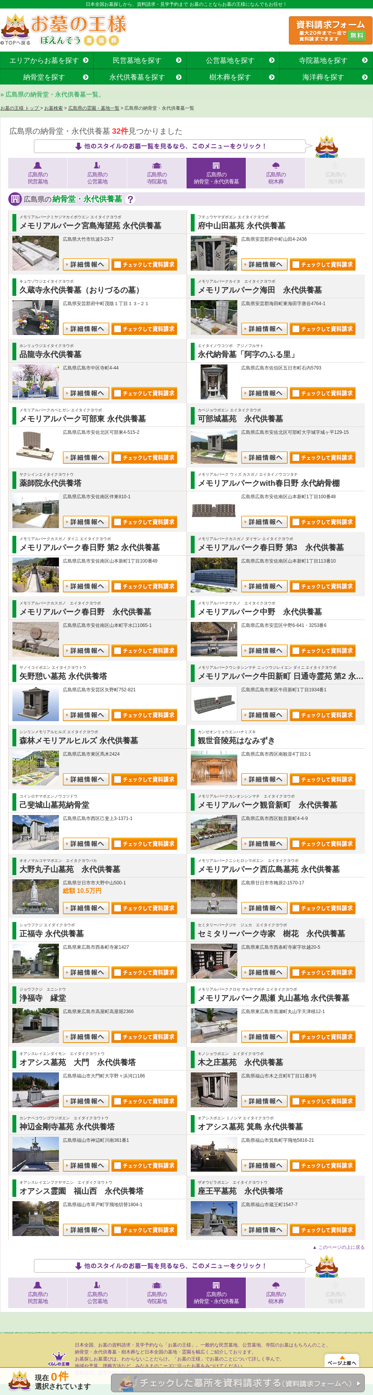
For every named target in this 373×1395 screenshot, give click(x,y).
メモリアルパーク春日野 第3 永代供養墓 (271, 547)
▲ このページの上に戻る (339, 1247)
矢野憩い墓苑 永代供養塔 (63, 676)
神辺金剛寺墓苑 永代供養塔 (67, 1126)
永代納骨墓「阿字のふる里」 (248, 354)
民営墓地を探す (137, 60)
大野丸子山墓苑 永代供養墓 (69, 869)
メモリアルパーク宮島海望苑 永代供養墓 (90, 225)
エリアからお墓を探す (44, 60)
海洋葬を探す (323, 77)
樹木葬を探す (230, 77)
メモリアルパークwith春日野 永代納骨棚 (269, 483)
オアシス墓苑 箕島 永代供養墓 (250, 1126)
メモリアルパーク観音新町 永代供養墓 (267, 805)
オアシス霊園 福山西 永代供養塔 (81, 1191)
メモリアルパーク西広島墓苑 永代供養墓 (269, 869)
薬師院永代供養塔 (50, 483)
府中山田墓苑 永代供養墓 (241, 225)
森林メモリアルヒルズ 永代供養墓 (78, 740)
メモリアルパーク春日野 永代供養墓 (85, 612)
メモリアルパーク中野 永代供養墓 (260, 612)
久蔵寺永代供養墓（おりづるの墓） (81, 290)
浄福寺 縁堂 (42, 998)
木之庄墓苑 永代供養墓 (240, 1062)
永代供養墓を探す (137, 77)
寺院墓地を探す (323, 60)
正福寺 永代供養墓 (51, 933)
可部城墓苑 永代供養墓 (240, 418)
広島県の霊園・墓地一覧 (93, 108)
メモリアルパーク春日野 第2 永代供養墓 (89, 547)
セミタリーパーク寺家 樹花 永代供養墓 (271, 933)
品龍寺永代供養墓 (50, 354)
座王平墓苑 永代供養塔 (240, 1191)
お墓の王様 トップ (20, 108)
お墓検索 (53, 108)
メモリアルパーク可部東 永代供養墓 (82, 418)
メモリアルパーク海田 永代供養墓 (260, 290)
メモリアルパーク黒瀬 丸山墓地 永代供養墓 (273, 998)
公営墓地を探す (230, 60)
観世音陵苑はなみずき (236, 740)
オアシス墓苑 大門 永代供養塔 (77, 1062)
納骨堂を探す (44, 77)
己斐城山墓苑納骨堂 (54, 805)
